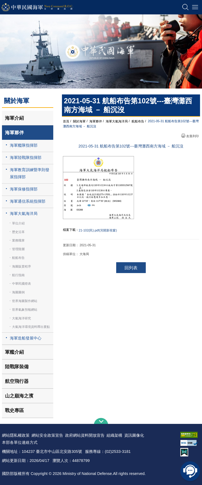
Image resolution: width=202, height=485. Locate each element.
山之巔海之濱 (19, 395)
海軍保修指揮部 (23, 189)
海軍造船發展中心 (25, 338)
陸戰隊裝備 (17, 366)
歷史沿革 (18, 232)
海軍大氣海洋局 (23, 213)
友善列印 (192, 136)
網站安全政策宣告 (47, 435)
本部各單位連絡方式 (19, 442)
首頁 (66, 121)
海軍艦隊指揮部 (23, 145)
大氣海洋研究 (21, 318)
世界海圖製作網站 (24, 301)
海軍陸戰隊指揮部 (25, 157)
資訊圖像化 (134, 435)
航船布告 (18, 257)
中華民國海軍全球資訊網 (42, 7)
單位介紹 (18, 223)
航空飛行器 (17, 381)
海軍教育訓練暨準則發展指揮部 (29, 173)
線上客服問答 (190, 471)
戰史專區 (14, 410)
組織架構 (114, 435)
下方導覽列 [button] (101, 421)
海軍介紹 (14, 118)
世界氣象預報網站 (24, 309)
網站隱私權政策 (16, 435)
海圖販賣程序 (21, 266)
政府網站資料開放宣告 (85, 435)
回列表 (130, 267)
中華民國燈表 (21, 283)
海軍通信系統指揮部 (27, 201)
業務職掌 (18, 240)
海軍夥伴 (14, 132)
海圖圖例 (18, 292)
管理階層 (18, 249)
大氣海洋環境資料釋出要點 (31, 326)
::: (1, 416)
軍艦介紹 (14, 352)
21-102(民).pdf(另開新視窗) (98, 230)
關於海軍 (79, 121)
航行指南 (18, 275)
